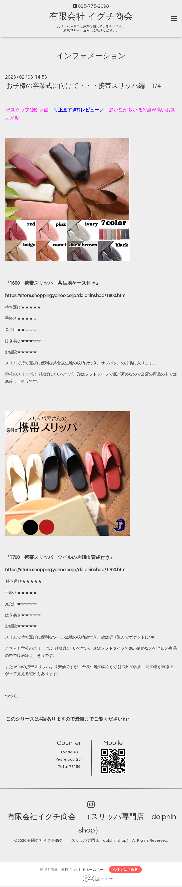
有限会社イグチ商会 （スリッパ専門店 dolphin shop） (79, 840)
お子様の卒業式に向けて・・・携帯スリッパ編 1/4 (83, 86)
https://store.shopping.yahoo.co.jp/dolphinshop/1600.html (65, 295)
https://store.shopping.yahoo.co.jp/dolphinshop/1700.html (65, 570)
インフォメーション (91, 56)
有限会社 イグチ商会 (91, 16)
